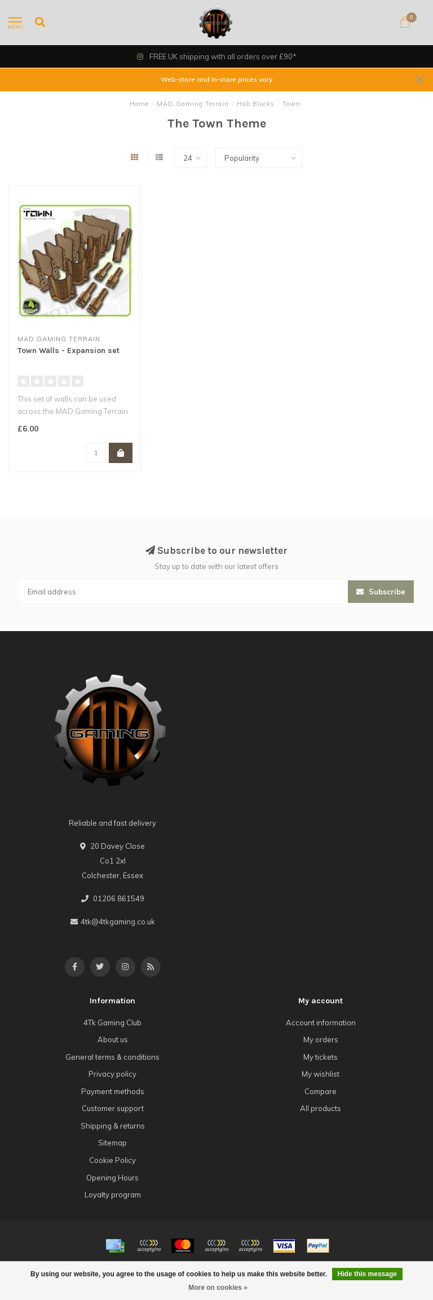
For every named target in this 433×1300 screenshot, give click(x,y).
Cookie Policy (112, 1160)
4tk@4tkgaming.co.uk (118, 921)
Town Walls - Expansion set (68, 350)
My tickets (320, 1056)
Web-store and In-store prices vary (216, 79)
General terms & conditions (112, 1056)
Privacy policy (112, 1073)
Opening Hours (112, 1177)
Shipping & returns (113, 1125)
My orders (320, 1039)
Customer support (113, 1108)
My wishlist (320, 1073)
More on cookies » (218, 1288)
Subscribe (380, 591)
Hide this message (367, 1274)
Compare (320, 1091)
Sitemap (112, 1142)
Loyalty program (113, 1194)
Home (139, 104)
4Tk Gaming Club (112, 1022)
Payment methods (112, 1091)
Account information (321, 1022)
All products (320, 1108)
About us (113, 1039)
